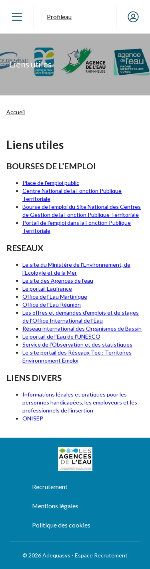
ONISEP (32, 418)
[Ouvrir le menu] (17, 17)
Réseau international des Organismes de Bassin (82, 328)
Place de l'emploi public (50, 182)
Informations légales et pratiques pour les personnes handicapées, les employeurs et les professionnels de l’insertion (79, 402)
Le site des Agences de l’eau (57, 280)
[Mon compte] (133, 17)
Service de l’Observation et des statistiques (77, 344)
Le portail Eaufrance (47, 288)
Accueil (15, 112)
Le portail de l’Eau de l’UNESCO (61, 336)
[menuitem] (86, 487)
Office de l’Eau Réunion (51, 304)
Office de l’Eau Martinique (54, 296)
